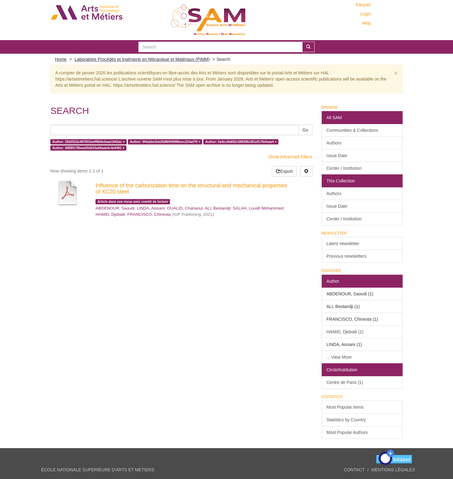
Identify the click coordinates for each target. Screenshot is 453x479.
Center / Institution (344, 168)
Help (366, 23)
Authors (334, 142)
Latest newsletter (343, 243)
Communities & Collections (352, 130)
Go (305, 129)
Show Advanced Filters (290, 156)
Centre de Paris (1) (345, 382)
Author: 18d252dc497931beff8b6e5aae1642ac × (88, 142)
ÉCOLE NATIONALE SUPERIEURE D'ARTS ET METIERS (97, 469)
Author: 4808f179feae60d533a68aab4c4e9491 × (88, 148)
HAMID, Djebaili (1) (345, 331)
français (363, 4)
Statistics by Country (346, 419)
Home (60, 59)
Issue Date (337, 155)
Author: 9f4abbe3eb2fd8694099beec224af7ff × (165, 142)
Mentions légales (393, 469)
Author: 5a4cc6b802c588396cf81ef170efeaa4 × (241, 142)
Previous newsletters (346, 256)
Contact (354, 469)
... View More (339, 357)
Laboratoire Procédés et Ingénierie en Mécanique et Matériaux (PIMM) (142, 59)
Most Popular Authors (347, 432)
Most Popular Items (345, 407)
